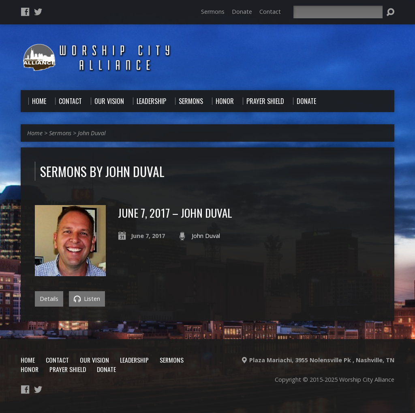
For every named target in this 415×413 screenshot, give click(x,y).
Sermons (213, 11)
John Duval (92, 133)
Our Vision (94, 360)
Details (49, 299)
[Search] (338, 12)
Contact (270, 11)
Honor (30, 369)
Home (35, 133)
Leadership (134, 360)
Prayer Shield (67, 369)
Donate (242, 11)
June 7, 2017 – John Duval (175, 212)
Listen (87, 299)
